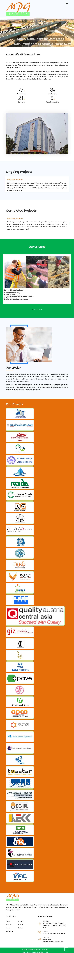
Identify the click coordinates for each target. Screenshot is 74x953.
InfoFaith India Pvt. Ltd (40, 952)
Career (20, 928)
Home (8, 921)
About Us (21, 921)
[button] (33, 309)
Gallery (8, 928)
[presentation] (6, 185)
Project (20, 924)
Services (8, 924)
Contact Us (9, 931)
